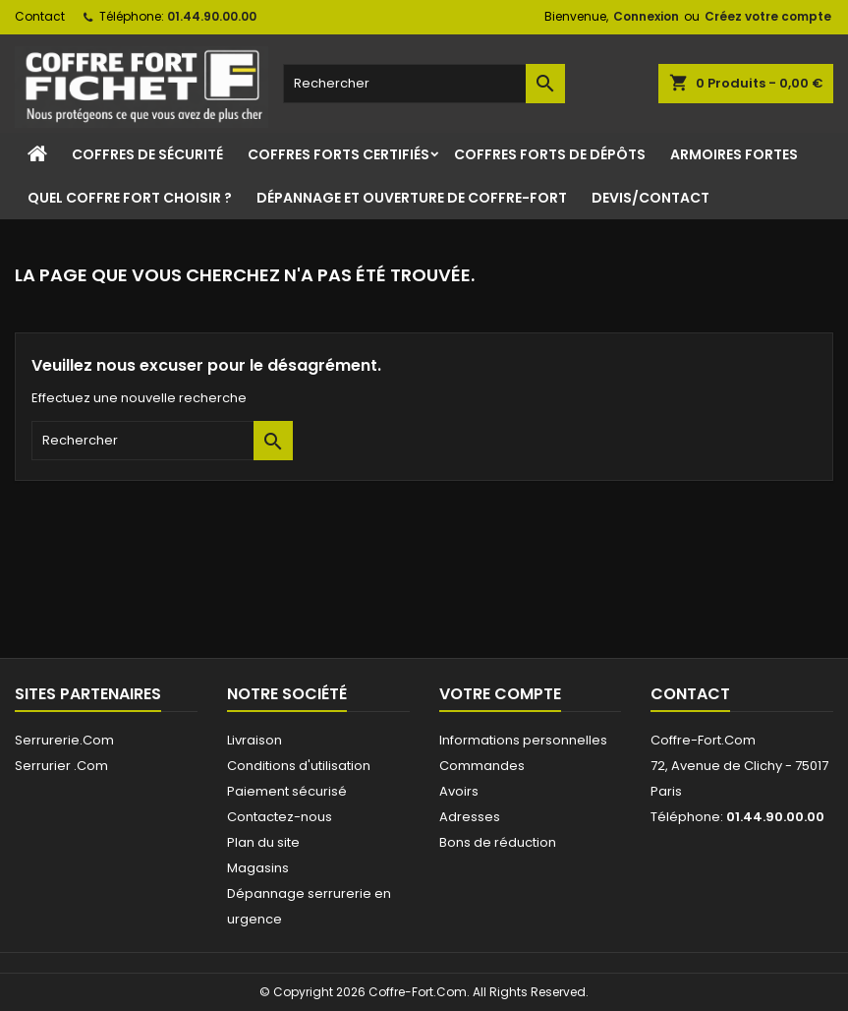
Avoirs (459, 791)
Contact (40, 16)
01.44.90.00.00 (211, 16)
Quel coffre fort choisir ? (130, 198)
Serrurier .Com (61, 765)
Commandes (482, 765)
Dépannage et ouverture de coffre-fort (411, 198)
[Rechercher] (424, 83)
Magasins (258, 868)
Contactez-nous (279, 816)
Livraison (254, 740)
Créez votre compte (768, 16)
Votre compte (500, 694)
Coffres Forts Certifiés (338, 154)
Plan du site (263, 842)
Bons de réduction (497, 842)
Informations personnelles (523, 740)
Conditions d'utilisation (298, 765)
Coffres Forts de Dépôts (550, 154)
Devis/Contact (650, 198)
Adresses (469, 816)
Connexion (646, 16)
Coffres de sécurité (147, 154)
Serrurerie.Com (64, 740)
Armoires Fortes (734, 154)
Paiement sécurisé (287, 791)
